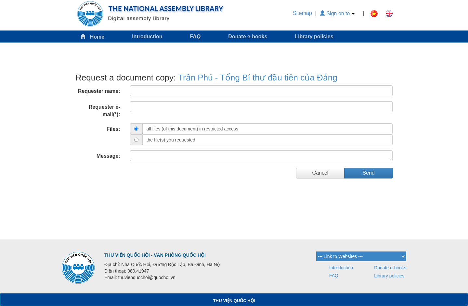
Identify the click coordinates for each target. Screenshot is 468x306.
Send (368, 173)
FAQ (195, 36)
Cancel (320, 173)
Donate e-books (247, 36)
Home (92, 36)
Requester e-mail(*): (104, 110)
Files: (113, 129)
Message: (108, 156)
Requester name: (99, 91)
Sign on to (337, 13)
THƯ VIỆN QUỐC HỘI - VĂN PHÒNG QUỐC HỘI (155, 255)
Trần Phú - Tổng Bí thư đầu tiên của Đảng (257, 77)
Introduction (147, 36)
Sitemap (302, 13)
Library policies (314, 36)
